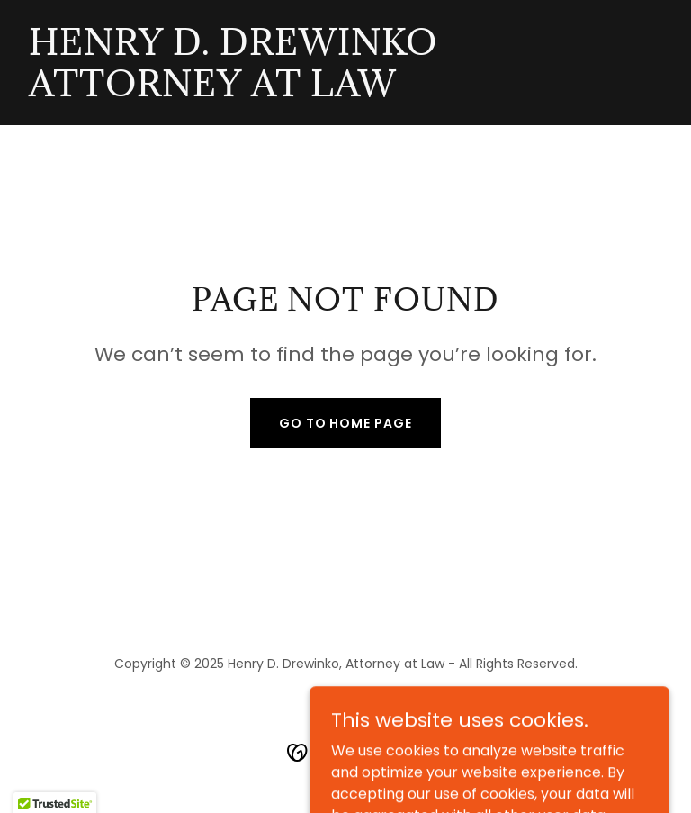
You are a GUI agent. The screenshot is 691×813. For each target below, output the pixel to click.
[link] (233, 91)
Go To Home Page (346, 423)
